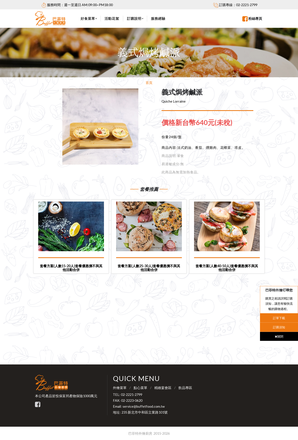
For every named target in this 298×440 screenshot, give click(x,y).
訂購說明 (134, 18)
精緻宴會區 (162, 388)
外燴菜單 (120, 388)
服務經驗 (158, 18)
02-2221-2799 (246, 5)
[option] (100, 126)
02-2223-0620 (131, 400)
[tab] (200, 122)
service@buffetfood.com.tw (144, 406)
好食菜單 (88, 18)
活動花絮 (112, 18)
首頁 (149, 83)
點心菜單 (140, 388)
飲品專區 (185, 388)
